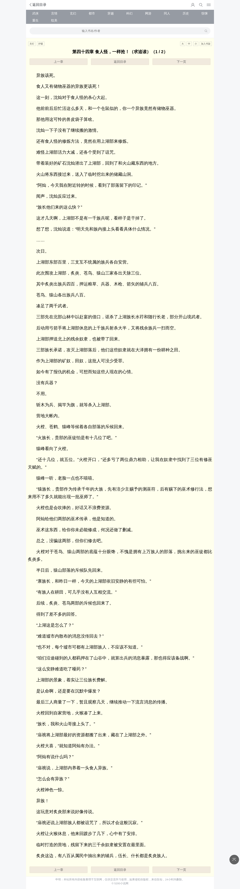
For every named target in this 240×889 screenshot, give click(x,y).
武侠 (35, 13)
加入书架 (205, 43)
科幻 (129, 13)
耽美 (54, 20)
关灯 (32, 43)
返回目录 (37, 5)
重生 (35, 20)
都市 (92, 13)
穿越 (110, 13)
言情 (54, 13)
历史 (186, 13)
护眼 (40, 43)
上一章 (58, 61)
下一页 (181, 61)
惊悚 (204, 13)
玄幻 (73, 13)
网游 (148, 13)
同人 (167, 13)
